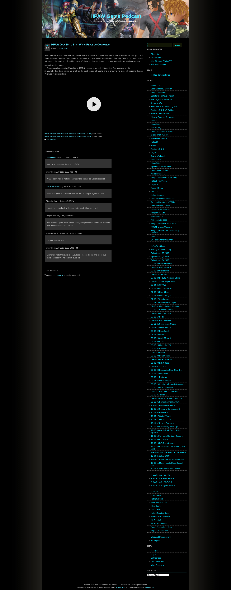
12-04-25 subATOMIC (160, 456)
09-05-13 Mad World (159, 373)
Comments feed (158, 561)
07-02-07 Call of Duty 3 (161, 267)
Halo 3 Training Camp (160, 513)
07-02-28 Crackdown (160, 271)
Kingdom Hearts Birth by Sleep (164, 177)
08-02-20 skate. (157, 334)
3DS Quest (155, 540)
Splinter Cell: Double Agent (162, 96)
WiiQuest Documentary (161, 537)
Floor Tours (156, 506)
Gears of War (156, 103)
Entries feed (156, 558)
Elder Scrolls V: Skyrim (160, 206)
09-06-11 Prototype (159, 377)
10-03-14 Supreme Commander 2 (165, 409)
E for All (154, 492)
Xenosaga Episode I (159, 220)
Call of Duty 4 (156, 128)
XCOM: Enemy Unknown (161, 227)
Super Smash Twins (159, 531)
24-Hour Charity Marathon (162, 240)
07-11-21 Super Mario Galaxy (163, 324)
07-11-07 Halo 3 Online (161, 320)
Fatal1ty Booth (157, 499)
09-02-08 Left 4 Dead (160, 363)
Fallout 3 (154, 142)
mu (152, 587)
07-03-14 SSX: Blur (159, 274)
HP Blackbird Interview (160, 516)
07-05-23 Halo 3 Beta (160, 292)
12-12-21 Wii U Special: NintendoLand (167, 459)
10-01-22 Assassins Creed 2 (163, 405)
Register (154, 551)
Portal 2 (154, 191)
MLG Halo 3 (156, 520)
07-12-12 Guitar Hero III (161, 327)
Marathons (155, 85)
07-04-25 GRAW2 (158, 285)
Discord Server (157, 57)
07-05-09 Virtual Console (161, 288)
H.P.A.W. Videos (158, 246)
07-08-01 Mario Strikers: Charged (165, 306)
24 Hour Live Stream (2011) (163, 202)
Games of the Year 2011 (161, 209)
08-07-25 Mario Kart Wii (161, 345)
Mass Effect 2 (157, 163)
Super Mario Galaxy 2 (160, 170)
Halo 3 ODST (156, 160)
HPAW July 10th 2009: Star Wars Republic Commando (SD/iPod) (67, 136)
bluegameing (51, 157)
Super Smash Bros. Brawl (162, 131)
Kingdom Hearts (158, 213)
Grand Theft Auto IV (159, 135)
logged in (59, 275)
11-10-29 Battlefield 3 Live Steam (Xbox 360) (168, 447)
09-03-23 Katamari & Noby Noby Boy (167, 370)
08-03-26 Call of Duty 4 (161, 338)
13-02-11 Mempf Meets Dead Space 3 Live (167, 464)
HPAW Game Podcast (115, 16)
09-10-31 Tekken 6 (159, 395)
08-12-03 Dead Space (160, 356)
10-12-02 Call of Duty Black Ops (164, 427)
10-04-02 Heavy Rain (160, 412)
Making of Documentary (161, 249)
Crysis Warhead (158, 156)
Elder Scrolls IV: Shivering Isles (164, 106)
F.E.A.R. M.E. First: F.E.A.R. (163, 478)
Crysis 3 (154, 236)
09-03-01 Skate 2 (158, 366)
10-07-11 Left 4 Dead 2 (161, 419)
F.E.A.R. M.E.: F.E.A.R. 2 (161, 482)
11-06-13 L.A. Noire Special (163, 443)
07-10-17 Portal (157, 317)
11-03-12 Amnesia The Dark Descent (167, 436)
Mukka (147, 587)
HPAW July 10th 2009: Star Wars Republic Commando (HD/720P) (68, 133)
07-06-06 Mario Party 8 (161, 295)
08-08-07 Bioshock (159, 349)
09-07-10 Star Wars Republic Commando (168, 384)
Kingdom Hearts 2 (158, 92)
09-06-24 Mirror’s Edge (161, 381)
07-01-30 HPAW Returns (161, 264)
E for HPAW (156, 495)
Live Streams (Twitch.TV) (161, 61)
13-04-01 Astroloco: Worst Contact (165, 469)
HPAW (61, 48)
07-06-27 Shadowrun (160, 299)
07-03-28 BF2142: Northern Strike (165, 278)
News (66, 48)
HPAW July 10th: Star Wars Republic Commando (80, 44)
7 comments (51, 139)
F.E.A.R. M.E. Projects (160, 475)
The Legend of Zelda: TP (161, 99)
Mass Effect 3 (157, 216)
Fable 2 (154, 145)
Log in (153, 554)
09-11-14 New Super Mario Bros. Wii (166, 398)
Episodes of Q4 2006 (160, 260)
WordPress (120, 587)
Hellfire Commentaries (160, 75)
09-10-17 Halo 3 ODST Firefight (164, 391)
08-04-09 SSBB (157, 342)
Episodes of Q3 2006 (160, 257)
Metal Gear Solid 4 (159, 138)
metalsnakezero (53, 186)
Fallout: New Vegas (159, 181)
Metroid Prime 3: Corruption (163, 117)
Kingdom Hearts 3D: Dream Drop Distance (165, 231)
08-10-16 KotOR (158, 352)
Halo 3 (154, 121)
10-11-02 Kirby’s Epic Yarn (162, 423)
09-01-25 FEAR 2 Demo (161, 359)
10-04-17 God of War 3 (160, 416)
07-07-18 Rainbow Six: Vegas (163, 303)
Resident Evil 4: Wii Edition (162, 110)
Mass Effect (156, 124)
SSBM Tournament (159, 524)
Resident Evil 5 (157, 149)
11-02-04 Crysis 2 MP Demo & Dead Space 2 (166, 431)
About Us (155, 54)
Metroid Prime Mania (160, 113)
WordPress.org (157, 565)
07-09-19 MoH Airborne (161, 313)
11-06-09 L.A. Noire (159, 439)
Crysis (153, 152)
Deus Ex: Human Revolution (163, 199)
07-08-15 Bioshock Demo (162, 310)
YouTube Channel (158, 64)
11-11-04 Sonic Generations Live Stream (168, 452)
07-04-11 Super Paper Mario (163, 281)
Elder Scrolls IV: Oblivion (161, 89)
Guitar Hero (156, 509)
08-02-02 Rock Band (160, 331)
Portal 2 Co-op (157, 188)
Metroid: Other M (158, 174)
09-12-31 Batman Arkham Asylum (165, 402)
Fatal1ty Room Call (159, 502)
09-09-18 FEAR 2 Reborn (162, 388)
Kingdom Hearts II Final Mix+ (163, 223)
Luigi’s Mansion (157, 195)
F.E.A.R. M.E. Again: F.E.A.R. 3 (164, 485)
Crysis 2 (154, 184)
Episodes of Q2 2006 (160, 253)
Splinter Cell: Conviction (161, 167)
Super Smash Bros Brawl (161, 527)
